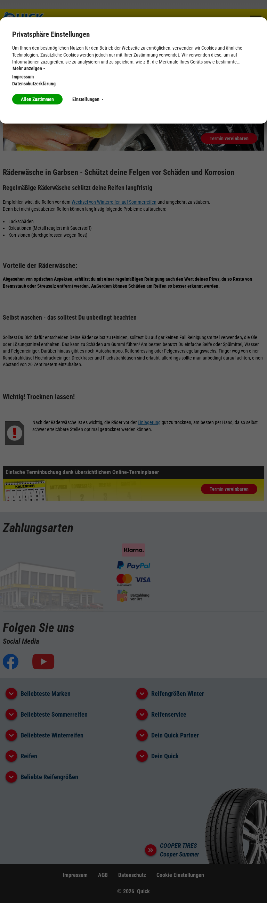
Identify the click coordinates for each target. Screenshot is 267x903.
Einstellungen (88, 99)
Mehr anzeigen (29, 68)
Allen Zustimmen (37, 99)
